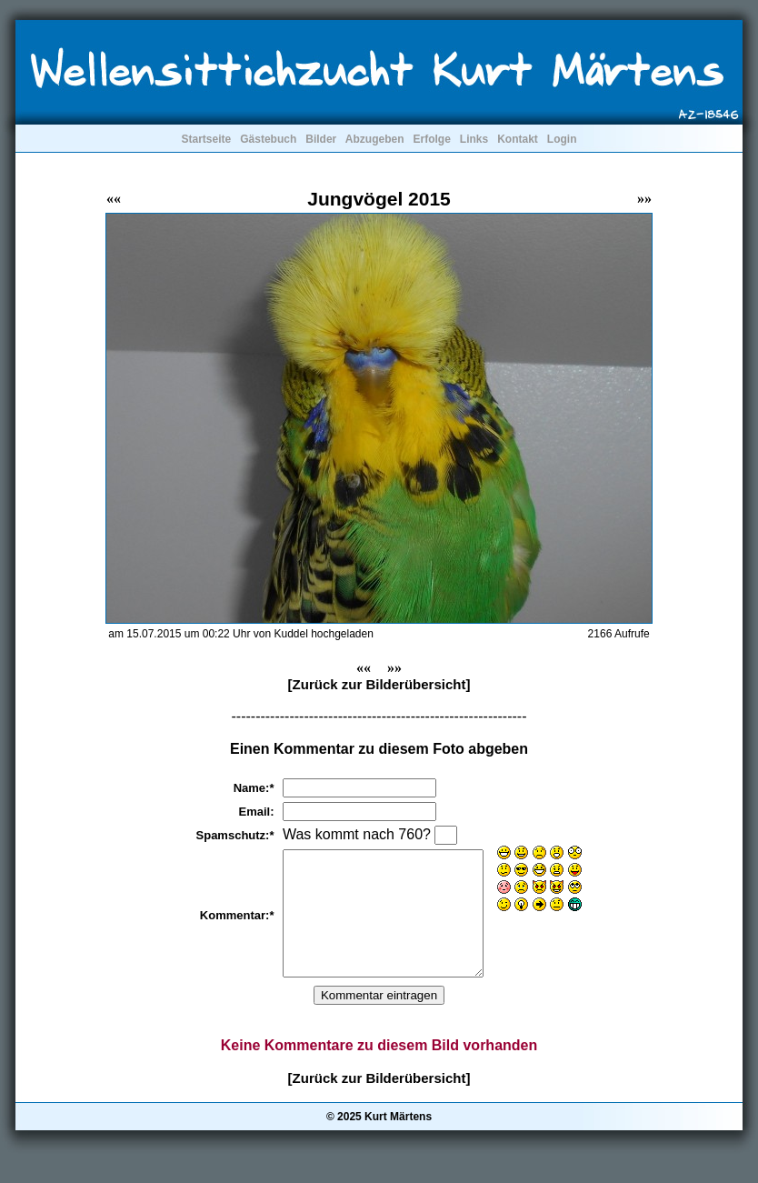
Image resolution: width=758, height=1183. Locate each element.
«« (113, 198)
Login (562, 139)
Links (474, 139)
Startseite (206, 139)
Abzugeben (374, 139)
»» (644, 198)
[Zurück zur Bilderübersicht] (379, 684)
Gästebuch (268, 139)
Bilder (320, 139)
